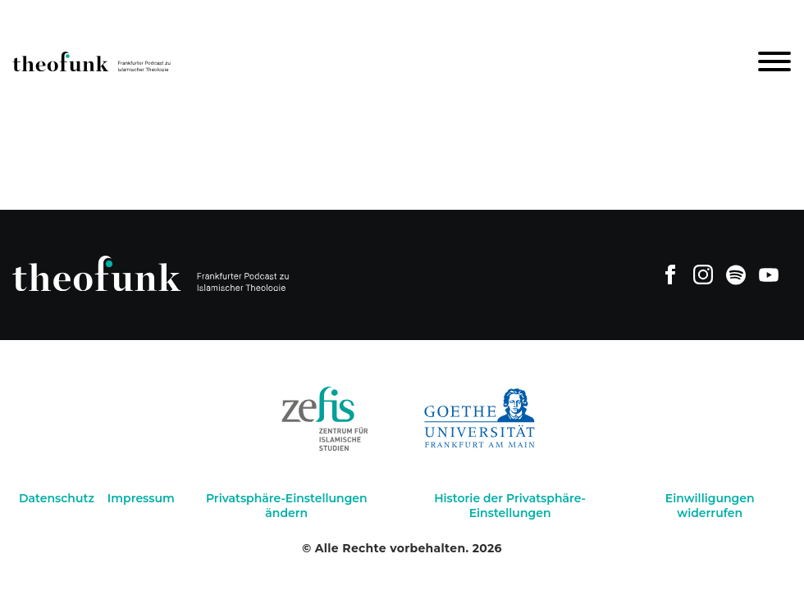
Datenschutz (56, 498)
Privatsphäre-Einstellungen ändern (287, 505)
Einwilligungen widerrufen (710, 505)
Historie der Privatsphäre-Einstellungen (510, 505)
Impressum (141, 498)
